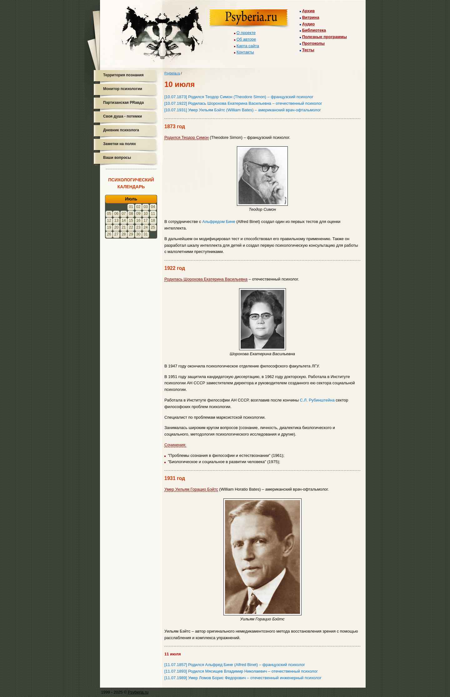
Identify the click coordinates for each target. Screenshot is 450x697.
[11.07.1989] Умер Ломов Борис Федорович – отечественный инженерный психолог (243, 677)
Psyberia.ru (172, 73)
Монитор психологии (122, 89)
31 (145, 234)
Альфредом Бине (218, 221)
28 (124, 234)
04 (153, 207)
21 (124, 227)
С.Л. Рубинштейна (317, 400)
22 (131, 227)
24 (145, 227)
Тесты (308, 50)
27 (116, 234)
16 (138, 220)
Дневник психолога (121, 130)
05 (109, 213)
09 (138, 213)
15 (131, 220)
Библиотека (314, 30)
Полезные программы (324, 36)
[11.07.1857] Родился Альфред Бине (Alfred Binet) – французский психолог (234, 664)
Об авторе (246, 39)
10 (145, 213)
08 (131, 213)
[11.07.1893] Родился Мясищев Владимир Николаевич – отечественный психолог (241, 671)
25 (153, 227)
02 (138, 207)
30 (138, 234)
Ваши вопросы (117, 157)
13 (116, 220)
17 (145, 220)
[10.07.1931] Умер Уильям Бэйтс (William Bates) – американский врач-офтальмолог (242, 110)
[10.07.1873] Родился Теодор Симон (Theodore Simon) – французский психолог (238, 96)
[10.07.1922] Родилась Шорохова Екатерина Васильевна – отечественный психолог (243, 103)
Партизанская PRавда (123, 102)
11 (153, 213)
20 (116, 227)
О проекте (246, 32)
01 (131, 207)
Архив (308, 10)
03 (145, 207)
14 (124, 220)
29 (131, 234)
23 (138, 227)
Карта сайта (248, 45)
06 (116, 213)
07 (124, 213)
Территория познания (123, 75)
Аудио (308, 24)
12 (109, 220)
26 (109, 234)
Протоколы (313, 43)
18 (153, 220)
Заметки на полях (119, 144)
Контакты (245, 52)
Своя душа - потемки (122, 116)
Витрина (310, 17)
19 (109, 227)
